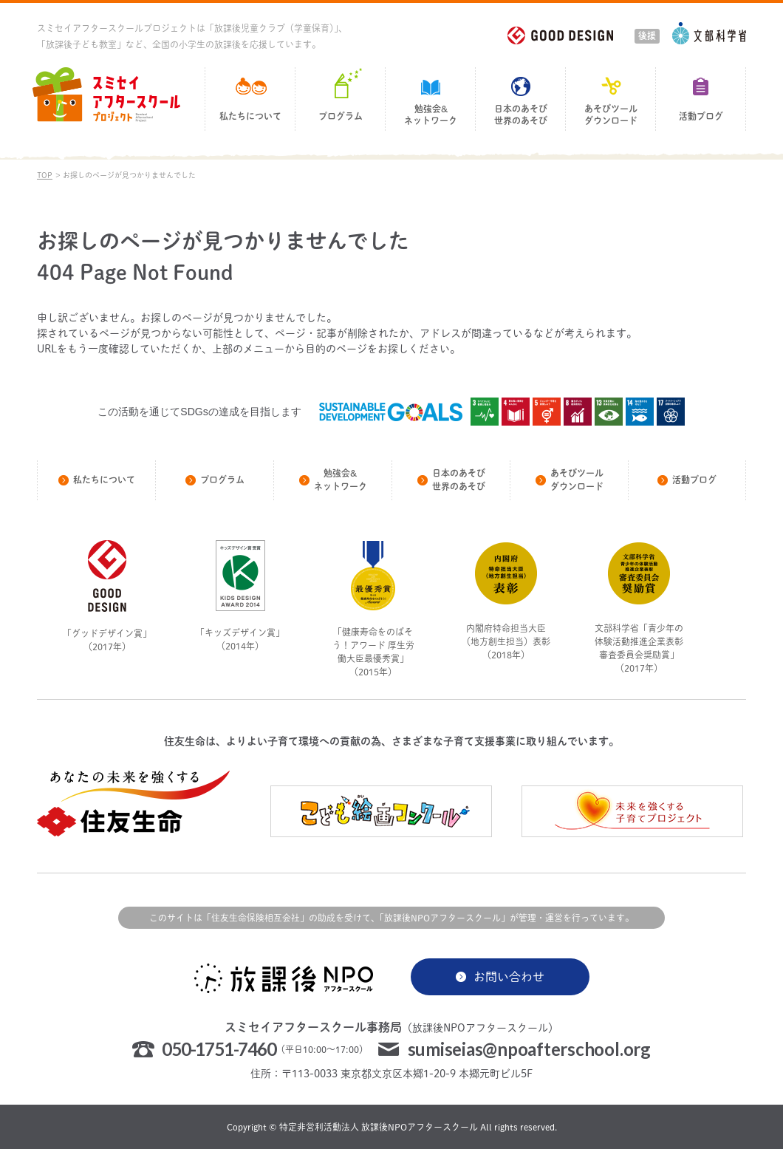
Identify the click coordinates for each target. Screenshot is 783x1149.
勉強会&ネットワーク (430, 115)
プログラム (340, 116)
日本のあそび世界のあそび (520, 115)
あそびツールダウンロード (610, 115)
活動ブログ (701, 116)
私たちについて (250, 116)
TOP (44, 175)
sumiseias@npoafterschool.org (529, 1049)
